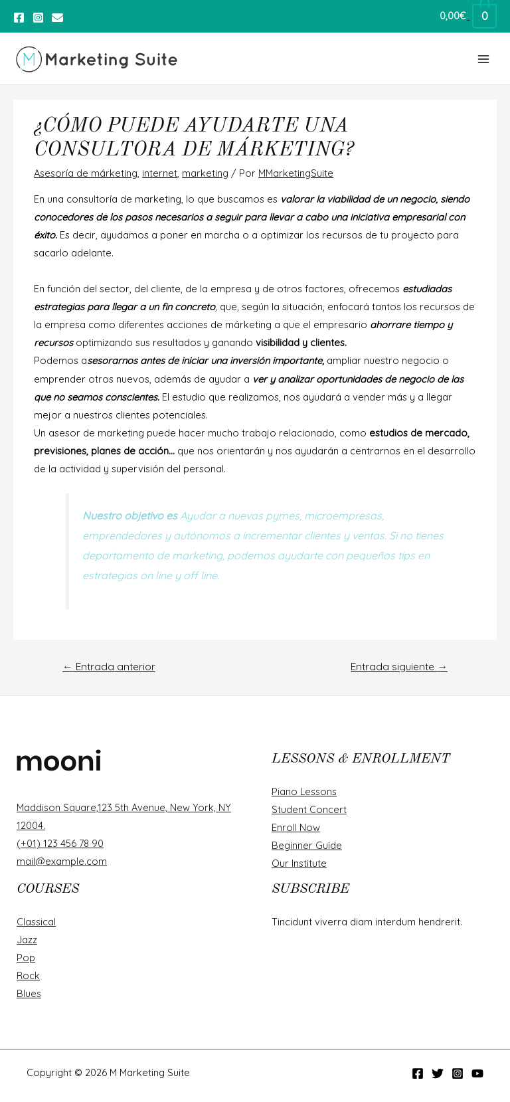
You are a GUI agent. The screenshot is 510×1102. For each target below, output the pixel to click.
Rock (28, 975)
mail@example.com (62, 861)
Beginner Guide (307, 845)
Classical (36, 921)
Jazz (27, 939)
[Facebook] (19, 17)
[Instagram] (38, 17)
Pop (26, 957)
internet (159, 173)
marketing (205, 173)
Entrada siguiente (399, 666)
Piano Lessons (304, 791)
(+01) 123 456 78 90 (60, 843)
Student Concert (309, 809)
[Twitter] (57, 17)
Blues (29, 993)
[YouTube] (477, 1073)
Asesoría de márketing (85, 173)
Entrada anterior (108, 666)
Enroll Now (296, 827)
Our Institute (299, 863)
